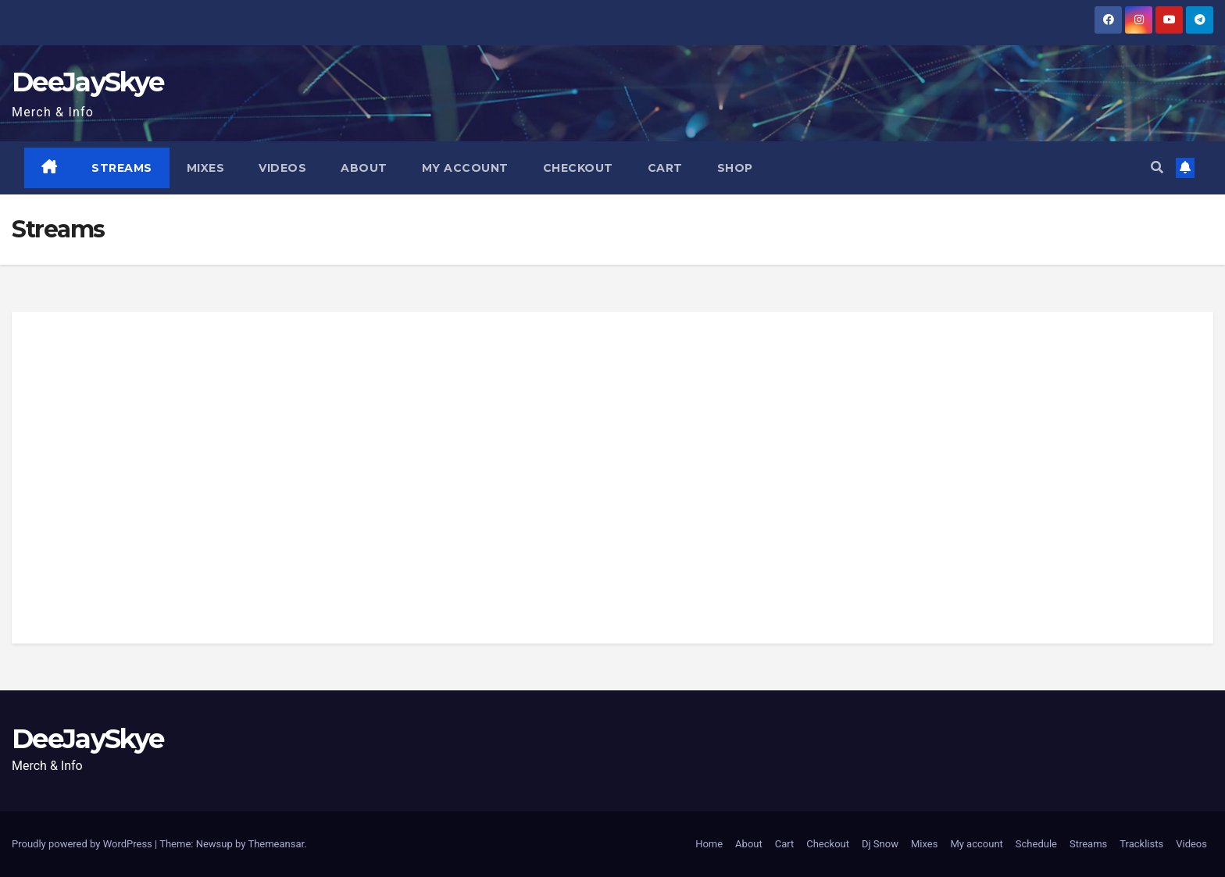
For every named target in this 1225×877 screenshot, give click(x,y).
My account (465, 168)
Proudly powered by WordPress (83, 844)
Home (709, 844)
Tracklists (1141, 844)
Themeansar (276, 844)
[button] (1157, 167)
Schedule (1036, 844)
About (364, 168)
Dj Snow (880, 844)
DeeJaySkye (87, 82)
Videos (283, 168)
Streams (122, 168)
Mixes (206, 168)
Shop (735, 168)
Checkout (578, 168)
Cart (665, 168)
